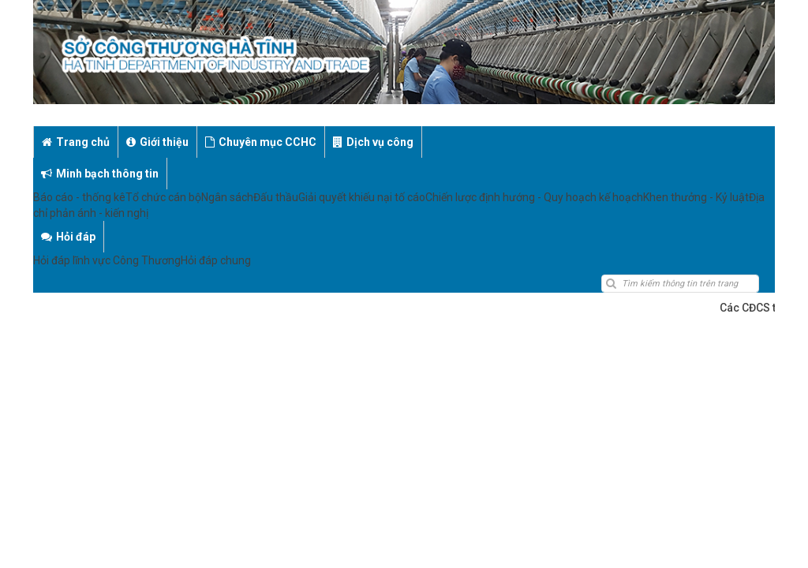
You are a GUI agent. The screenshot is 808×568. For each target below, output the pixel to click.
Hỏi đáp (591, 142)
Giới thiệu (157, 142)
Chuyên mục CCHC (260, 142)
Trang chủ (76, 142)
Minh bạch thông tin (489, 142)
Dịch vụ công (373, 142)
